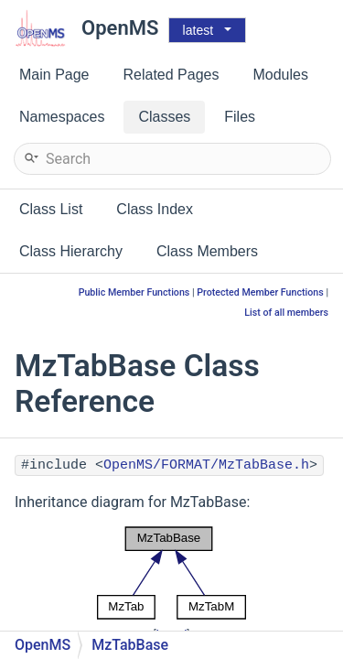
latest (198, 30)
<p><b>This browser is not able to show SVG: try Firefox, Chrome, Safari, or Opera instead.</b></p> (172, 573)
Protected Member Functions (260, 292)
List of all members (286, 313)
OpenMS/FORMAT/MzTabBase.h (206, 465)
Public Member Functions (134, 292)
